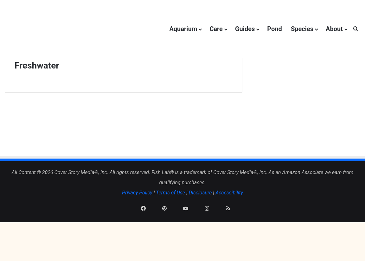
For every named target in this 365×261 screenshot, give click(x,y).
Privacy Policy (137, 223)
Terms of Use (170, 223)
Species (302, 29)
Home (24, 80)
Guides (245, 29)
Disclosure (200, 223)
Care (216, 29)
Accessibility (229, 223)
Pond (274, 29)
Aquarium (183, 29)
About (334, 29)
